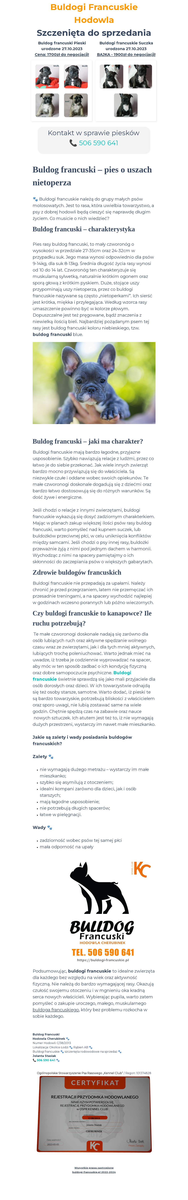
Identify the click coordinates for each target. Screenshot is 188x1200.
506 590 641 (98, 143)
